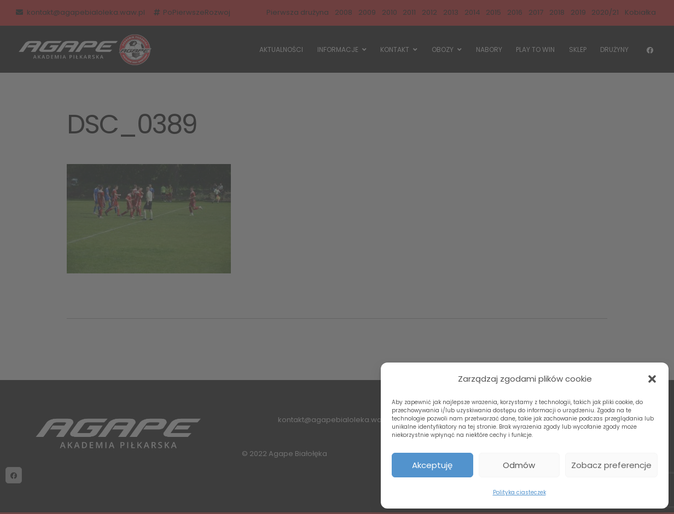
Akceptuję (432, 465)
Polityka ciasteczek (519, 492)
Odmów (519, 465)
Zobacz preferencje (611, 465)
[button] (652, 378)
